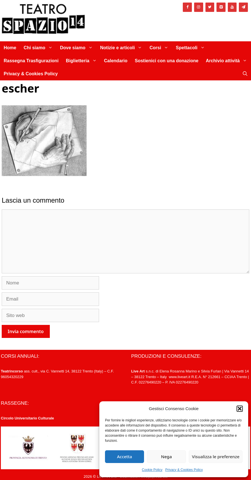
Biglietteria (83, 60)
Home (10, 47)
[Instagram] (198, 7)
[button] (240, 409)
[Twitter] (209, 7)
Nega (166, 456)
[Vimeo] (221, 7)
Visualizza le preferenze (215, 456)
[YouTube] (232, 7)
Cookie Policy (152, 470)
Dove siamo (78, 47)
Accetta (124, 456)
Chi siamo (39, 47)
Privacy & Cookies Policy (184, 470)
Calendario (116, 60)
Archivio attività (228, 60)
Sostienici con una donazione (166, 60)
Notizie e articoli (123, 47)
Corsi (160, 47)
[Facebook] (187, 7)
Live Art (138, 371)
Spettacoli (192, 47)
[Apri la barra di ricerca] (245, 73)
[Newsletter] (243, 7)
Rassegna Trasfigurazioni (31, 60)
